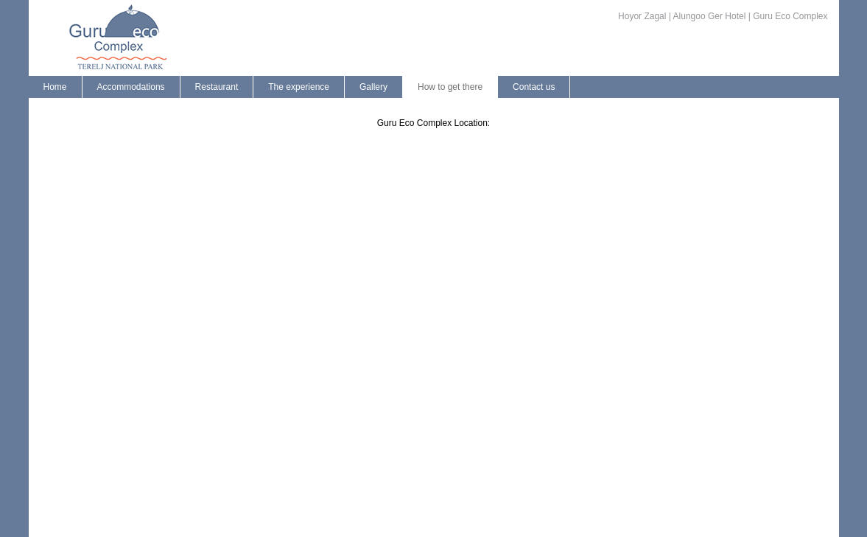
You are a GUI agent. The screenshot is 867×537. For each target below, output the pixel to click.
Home (55, 87)
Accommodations (131, 87)
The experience (298, 87)
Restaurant (217, 87)
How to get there (450, 87)
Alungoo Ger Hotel (709, 16)
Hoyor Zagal (642, 16)
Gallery (373, 87)
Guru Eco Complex (790, 16)
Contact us (534, 87)
